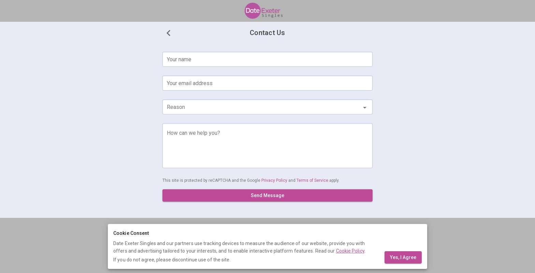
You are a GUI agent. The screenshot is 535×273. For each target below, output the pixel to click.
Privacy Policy (274, 180)
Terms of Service (313, 180)
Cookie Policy (350, 251)
